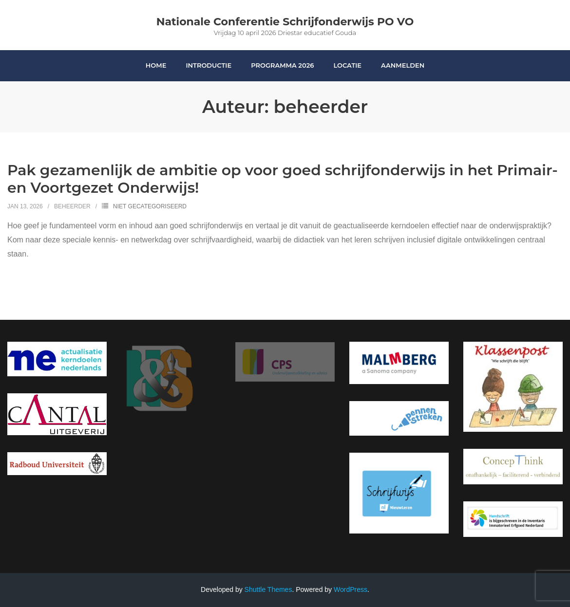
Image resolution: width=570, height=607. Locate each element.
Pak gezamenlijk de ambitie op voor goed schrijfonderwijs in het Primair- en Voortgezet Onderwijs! (282, 179)
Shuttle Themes (268, 589)
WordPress (350, 589)
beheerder (72, 206)
